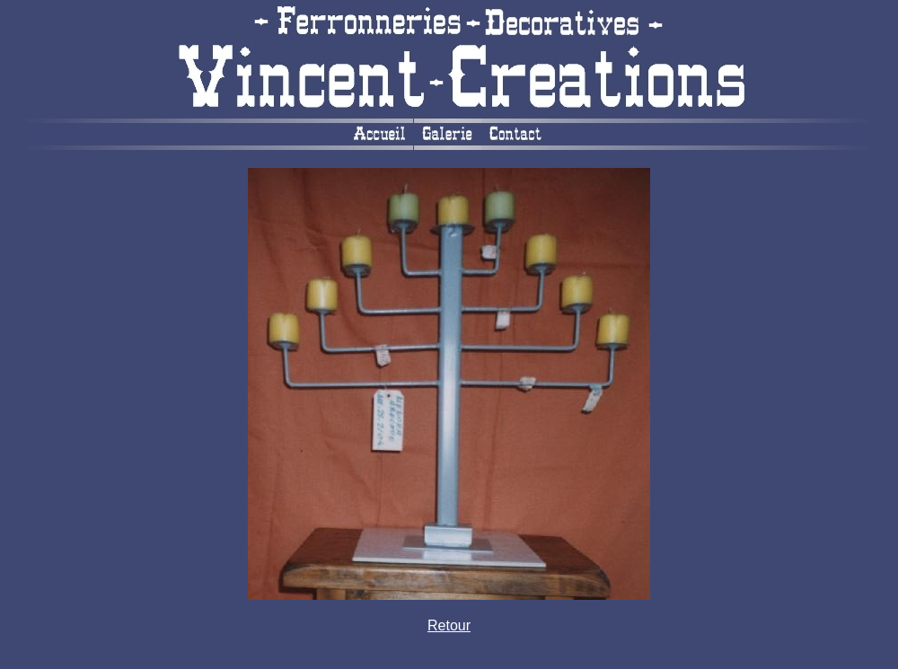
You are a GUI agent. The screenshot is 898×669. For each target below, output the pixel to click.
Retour (449, 625)
